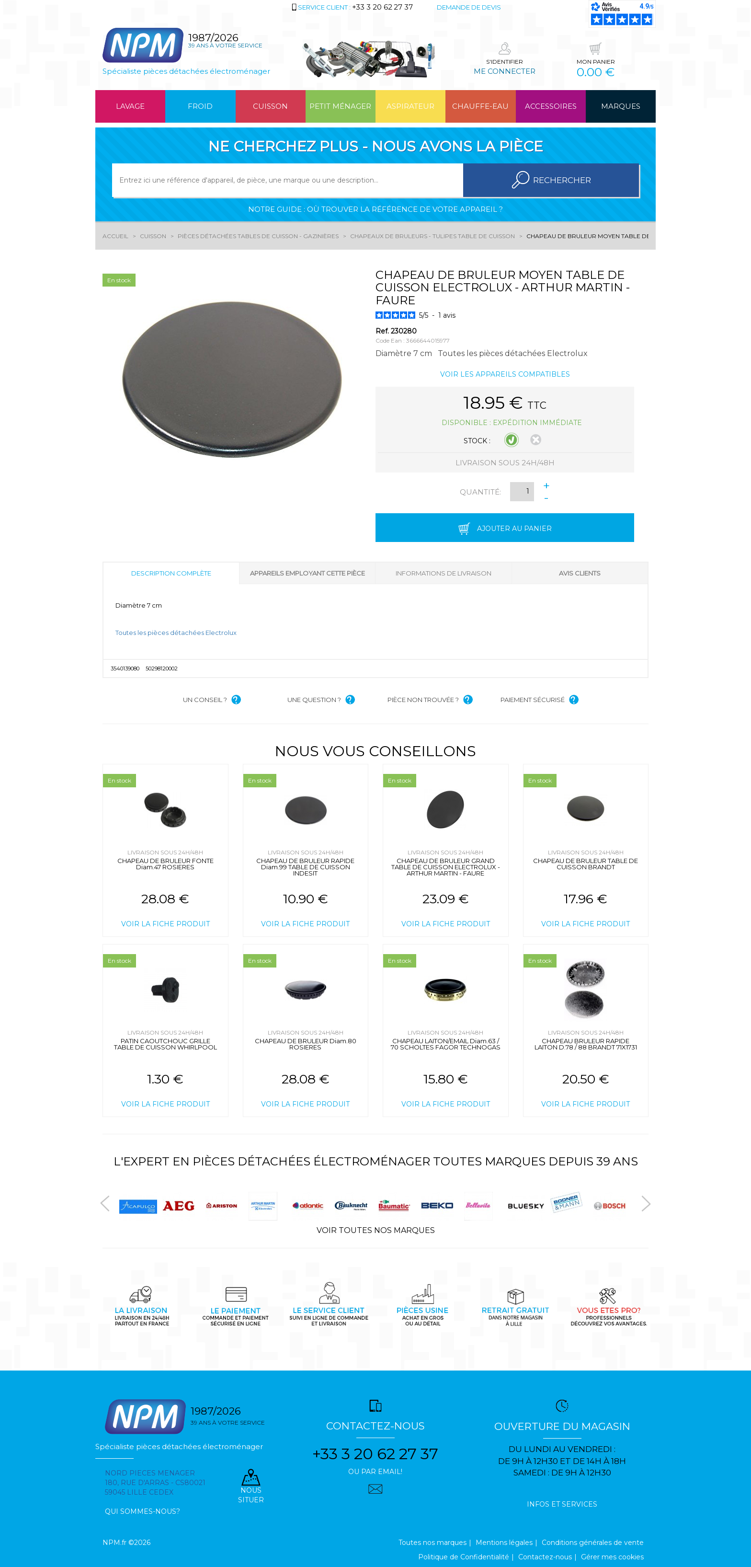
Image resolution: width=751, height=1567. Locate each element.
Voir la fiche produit (165, 924)
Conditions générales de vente (593, 1542)
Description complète (171, 573)
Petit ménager (340, 106)
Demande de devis (469, 7)
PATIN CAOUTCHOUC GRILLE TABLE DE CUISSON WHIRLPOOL (165, 1044)
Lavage (130, 106)
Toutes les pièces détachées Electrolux (176, 632)
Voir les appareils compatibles (505, 374)
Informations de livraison (443, 573)
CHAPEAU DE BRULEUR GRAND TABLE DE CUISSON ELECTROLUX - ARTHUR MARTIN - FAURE (445, 867)
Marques (620, 106)
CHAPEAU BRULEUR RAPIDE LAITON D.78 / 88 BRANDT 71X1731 (586, 1044)
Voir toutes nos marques (376, 1230)
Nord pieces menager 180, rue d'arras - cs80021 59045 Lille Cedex (155, 1483)
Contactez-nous (545, 1557)
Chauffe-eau (480, 106)
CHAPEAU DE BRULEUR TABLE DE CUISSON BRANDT (585, 864)
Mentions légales (504, 1542)
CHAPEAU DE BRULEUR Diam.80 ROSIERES (305, 1044)
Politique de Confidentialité (463, 1557)
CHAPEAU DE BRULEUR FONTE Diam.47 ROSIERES (165, 864)
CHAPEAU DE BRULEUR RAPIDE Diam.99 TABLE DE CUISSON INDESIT (305, 867)
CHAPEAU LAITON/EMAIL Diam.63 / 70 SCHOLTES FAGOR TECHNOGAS (446, 1044)
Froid (200, 106)
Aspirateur (410, 106)
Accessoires (551, 106)
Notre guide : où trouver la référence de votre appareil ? (375, 209)
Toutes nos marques (432, 1542)
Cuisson (270, 106)
